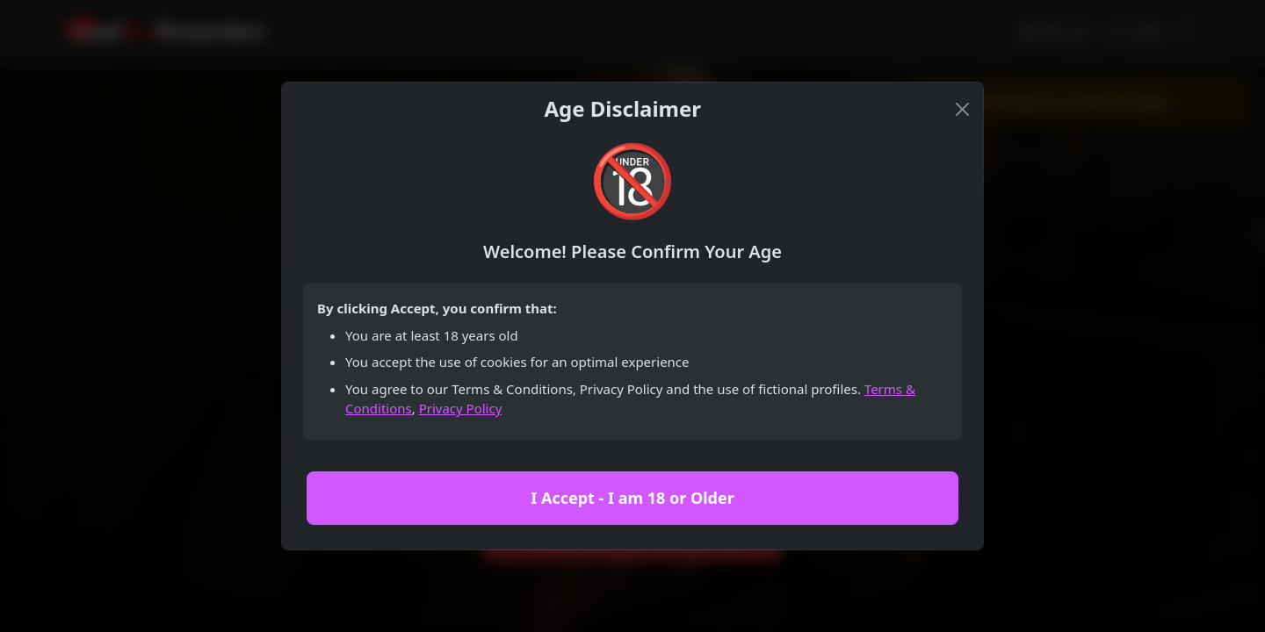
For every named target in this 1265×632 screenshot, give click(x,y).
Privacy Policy (460, 408)
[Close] (962, 109)
